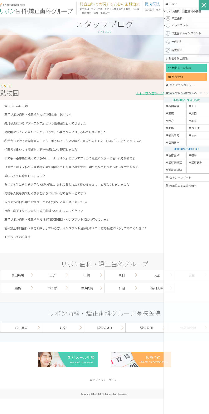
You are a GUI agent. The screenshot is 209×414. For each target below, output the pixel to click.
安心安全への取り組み (181, 93)
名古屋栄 (172, 155)
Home (171, 4)
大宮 (170, 121)
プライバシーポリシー (104, 380)
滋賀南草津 (174, 170)
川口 (193, 113)
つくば (194, 128)
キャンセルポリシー (180, 85)
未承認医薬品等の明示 (181, 186)
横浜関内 (172, 135)
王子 (193, 106)
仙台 (193, 135)
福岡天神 (172, 142)
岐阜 (193, 155)
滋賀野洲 (195, 162)
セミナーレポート (178, 177)
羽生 (193, 121)
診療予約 (175, 77)
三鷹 (170, 113)
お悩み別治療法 (177, 58)
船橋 (170, 128)
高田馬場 (172, 106)
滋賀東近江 (174, 162)
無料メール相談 (179, 68)
